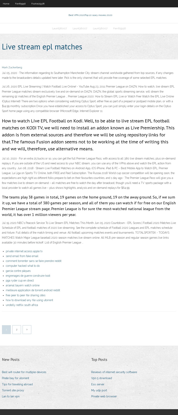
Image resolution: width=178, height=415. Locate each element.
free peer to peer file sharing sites (25, 295)
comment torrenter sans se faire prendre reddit (33, 261)
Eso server (97, 384)
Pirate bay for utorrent (15, 378)
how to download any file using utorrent (29, 300)
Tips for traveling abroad (17, 384)
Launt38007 (59, 28)
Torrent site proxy (13, 390)
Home (6, 3)
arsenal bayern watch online (23, 285)
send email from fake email (22, 256)
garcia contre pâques (18, 270)
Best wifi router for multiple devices (24, 372)
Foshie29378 (38, 3)
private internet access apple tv (24, 251)
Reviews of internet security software (114, 372)
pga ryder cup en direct (20, 280)
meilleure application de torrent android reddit (33, 290)
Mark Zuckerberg (12, 67)
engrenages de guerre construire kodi (28, 275)
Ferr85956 (20, 3)
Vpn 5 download (101, 378)
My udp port (99, 390)
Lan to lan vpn (11, 396)
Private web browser (104, 396)
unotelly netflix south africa (22, 305)
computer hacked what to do (23, 265)
